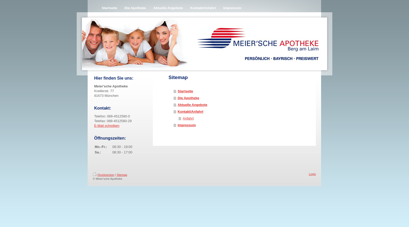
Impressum (187, 125)
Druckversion (103, 174)
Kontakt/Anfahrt (190, 112)
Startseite (185, 91)
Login (312, 174)
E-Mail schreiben (106, 126)
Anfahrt (188, 118)
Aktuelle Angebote (192, 105)
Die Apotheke (188, 98)
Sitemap (122, 174)
